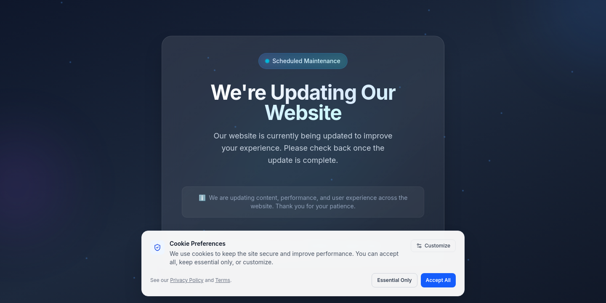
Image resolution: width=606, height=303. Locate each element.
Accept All (438, 280)
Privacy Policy (186, 280)
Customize (433, 245)
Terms (222, 280)
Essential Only (394, 280)
